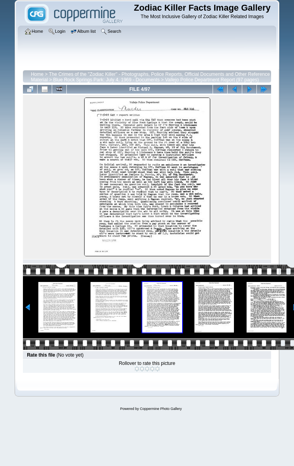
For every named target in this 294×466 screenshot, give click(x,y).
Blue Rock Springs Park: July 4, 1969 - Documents (106, 80)
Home (37, 74)
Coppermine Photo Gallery (161, 409)
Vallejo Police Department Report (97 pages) (212, 80)
